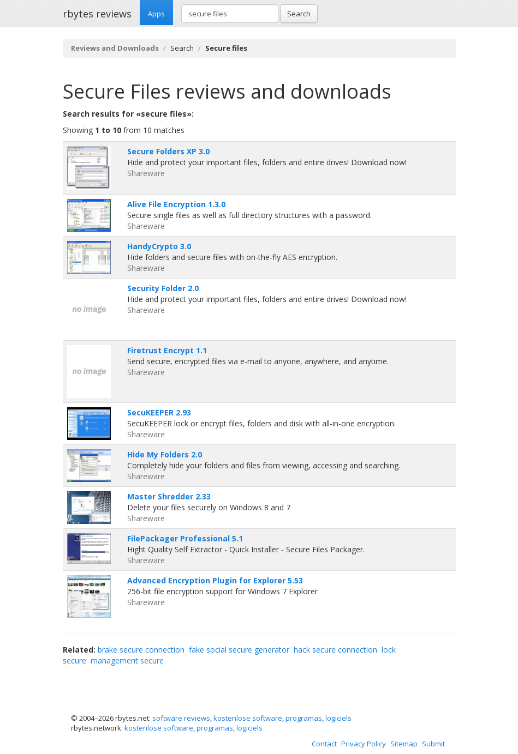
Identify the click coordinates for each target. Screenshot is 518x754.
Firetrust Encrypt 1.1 (167, 350)
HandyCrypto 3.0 (159, 246)
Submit (433, 744)
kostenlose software (247, 718)
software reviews (181, 718)
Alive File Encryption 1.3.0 (176, 204)
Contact (324, 744)
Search (299, 14)
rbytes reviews (97, 13)
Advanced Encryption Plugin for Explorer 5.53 (215, 580)
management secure (127, 660)
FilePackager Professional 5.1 (185, 538)
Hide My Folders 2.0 (164, 454)
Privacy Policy (363, 744)
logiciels (338, 718)
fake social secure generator (239, 649)
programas (303, 718)
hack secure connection (335, 649)
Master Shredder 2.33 (169, 496)
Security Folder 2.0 (163, 288)
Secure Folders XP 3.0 (168, 151)
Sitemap (404, 744)
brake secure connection (141, 649)
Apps (156, 14)
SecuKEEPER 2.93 (159, 412)
